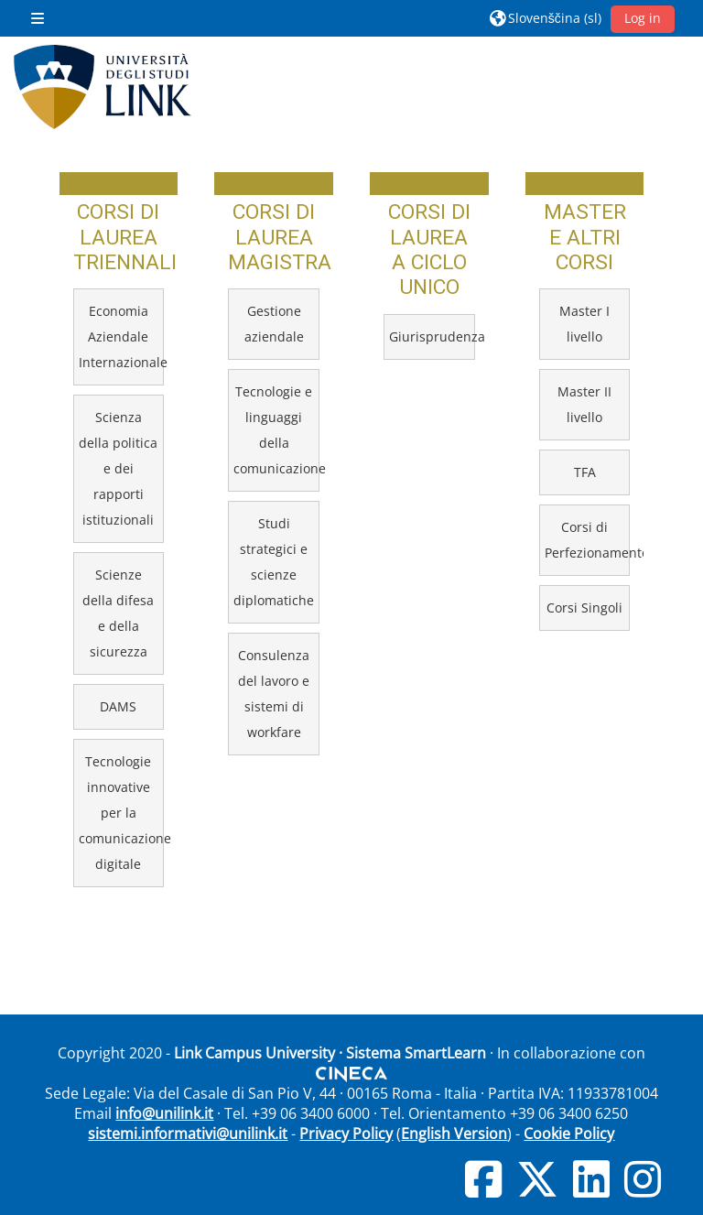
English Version (454, 1133)
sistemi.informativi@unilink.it (187, 1133)
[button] (545, 18)
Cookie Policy (569, 1133)
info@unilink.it (164, 1113)
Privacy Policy (346, 1133)
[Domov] (102, 87)
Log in (642, 18)
